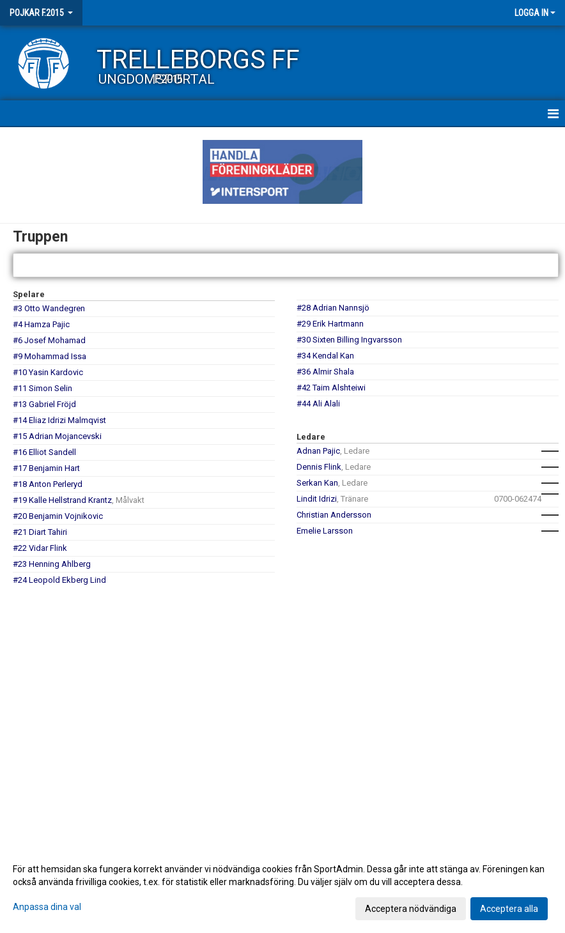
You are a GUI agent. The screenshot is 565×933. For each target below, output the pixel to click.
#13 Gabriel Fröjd (44, 404)
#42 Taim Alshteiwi (331, 387)
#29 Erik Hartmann (330, 323)
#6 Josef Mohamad (49, 340)
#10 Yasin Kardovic (48, 372)
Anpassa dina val (47, 907)
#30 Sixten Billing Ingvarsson (349, 339)
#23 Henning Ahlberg (52, 564)
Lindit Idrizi (317, 499)
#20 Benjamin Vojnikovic (58, 516)
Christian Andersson (334, 515)
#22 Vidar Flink (40, 548)
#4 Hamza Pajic (41, 324)
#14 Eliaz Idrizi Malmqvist (59, 420)
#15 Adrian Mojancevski (57, 436)
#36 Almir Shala (325, 371)
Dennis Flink (319, 467)
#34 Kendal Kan (325, 355)
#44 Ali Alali (318, 403)
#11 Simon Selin (42, 388)
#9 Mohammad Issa (49, 356)
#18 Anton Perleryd (47, 484)
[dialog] (282, 888)
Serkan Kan (317, 483)
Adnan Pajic (318, 451)
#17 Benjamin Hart (46, 468)
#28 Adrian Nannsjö (333, 307)
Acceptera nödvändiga (410, 909)
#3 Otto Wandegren (49, 308)
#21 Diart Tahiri (40, 532)
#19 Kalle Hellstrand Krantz (62, 500)
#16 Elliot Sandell (44, 452)
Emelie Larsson (325, 531)
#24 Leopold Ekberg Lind (59, 580)
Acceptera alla (509, 909)
